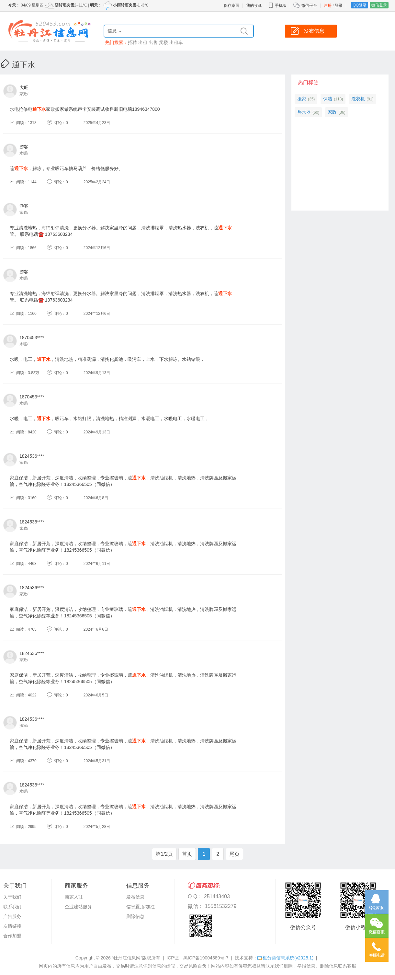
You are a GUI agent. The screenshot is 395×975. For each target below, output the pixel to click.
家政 (332, 112)
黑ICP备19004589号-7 (206, 957)
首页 (187, 854)
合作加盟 (12, 935)
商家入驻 (74, 897)
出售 (153, 42)
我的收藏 (254, 5)
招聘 (132, 42)
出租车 (176, 42)
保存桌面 (231, 5)
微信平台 (309, 5)
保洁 (327, 98)
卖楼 (163, 42)
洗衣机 (358, 98)
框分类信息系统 (285, 957)
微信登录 (379, 5)
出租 (142, 42)
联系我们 (12, 906)
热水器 (304, 112)
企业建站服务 (78, 906)
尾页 (234, 854)
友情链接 (12, 926)
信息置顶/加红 (140, 906)
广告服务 (12, 916)
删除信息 (135, 916)
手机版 (277, 5)
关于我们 (12, 897)
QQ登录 (360, 5)
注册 (328, 5)
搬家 (301, 98)
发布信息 (135, 897)
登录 (339, 5)
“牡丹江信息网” (127, 957)
